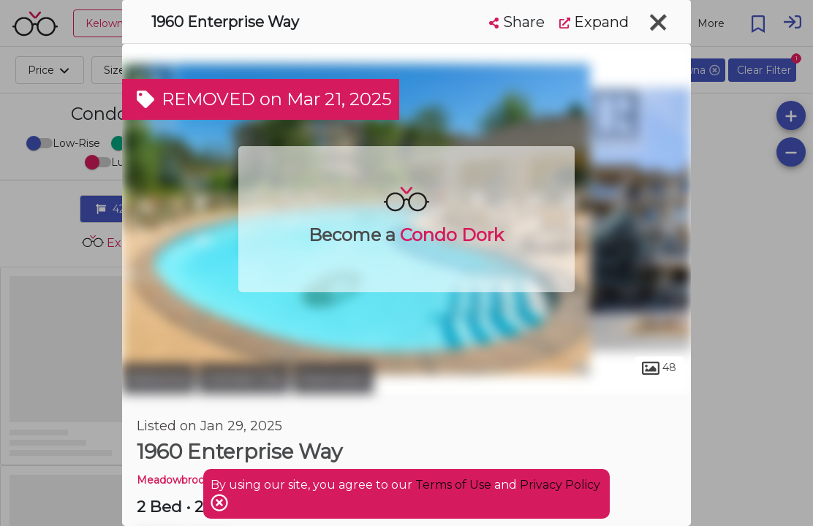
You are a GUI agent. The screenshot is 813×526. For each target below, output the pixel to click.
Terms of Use (453, 485)
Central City (243, 378)
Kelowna (158, 378)
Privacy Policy (560, 485)
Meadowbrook (174, 480)
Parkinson (333, 378)
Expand (594, 22)
